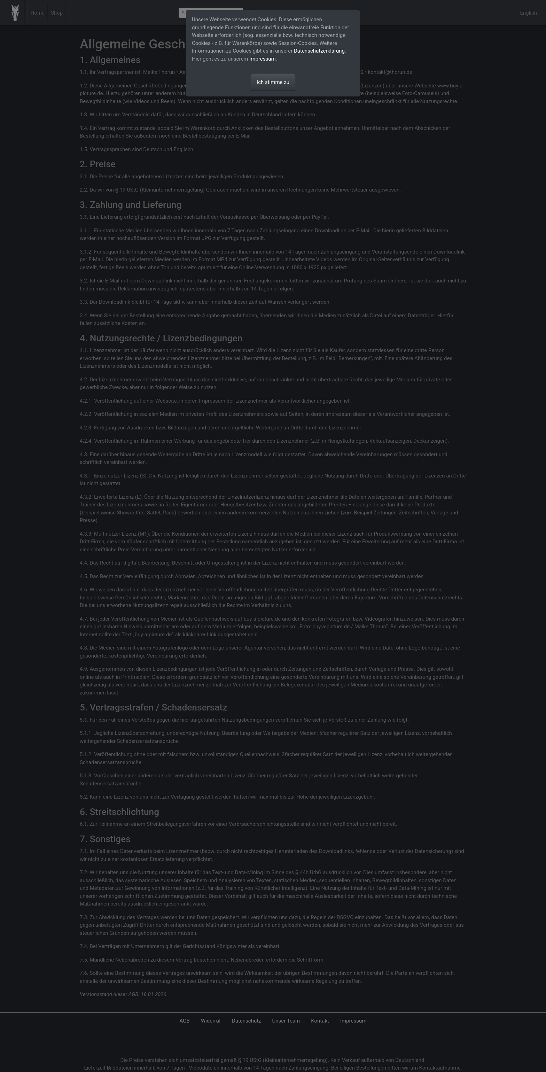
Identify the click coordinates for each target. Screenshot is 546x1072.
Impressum (262, 59)
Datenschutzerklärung (319, 51)
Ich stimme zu (273, 82)
